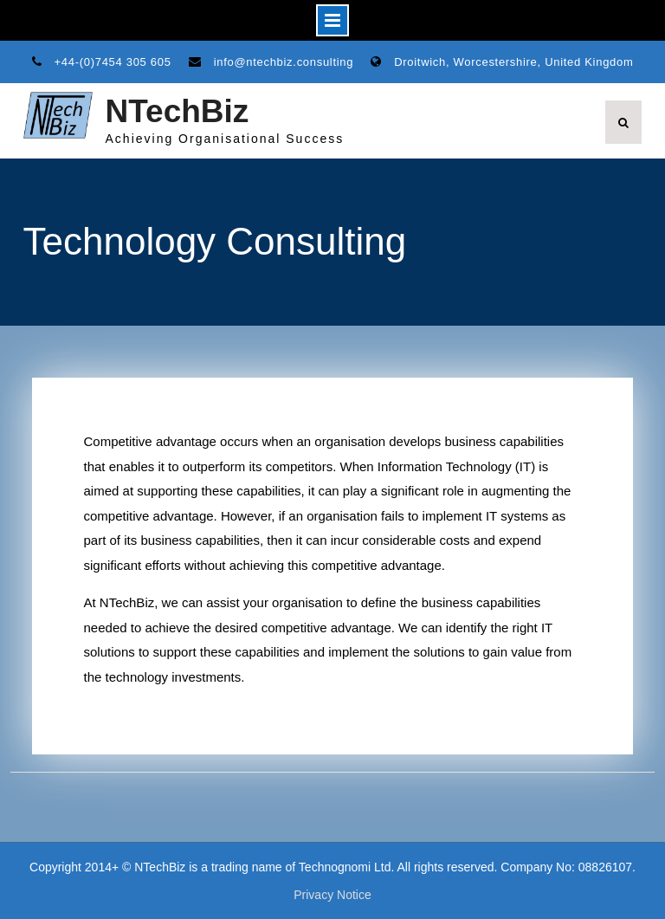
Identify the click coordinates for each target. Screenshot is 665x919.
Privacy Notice (332, 895)
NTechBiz (177, 111)
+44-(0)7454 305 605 (113, 61)
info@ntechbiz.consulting (284, 61)
